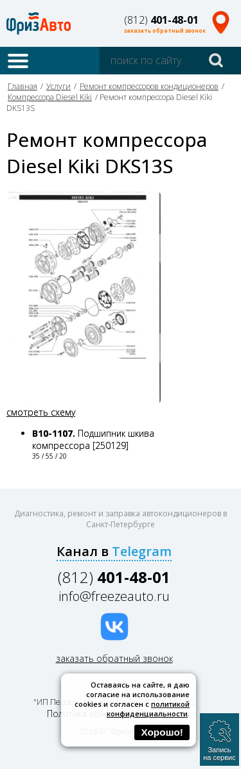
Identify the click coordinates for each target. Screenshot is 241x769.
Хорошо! (162, 732)
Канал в (114, 551)
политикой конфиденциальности (148, 708)
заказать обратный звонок (165, 30)
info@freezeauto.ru (114, 596)
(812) (161, 20)
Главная (22, 86)
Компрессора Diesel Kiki (50, 97)
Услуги (58, 86)
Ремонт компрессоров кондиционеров (149, 86)
